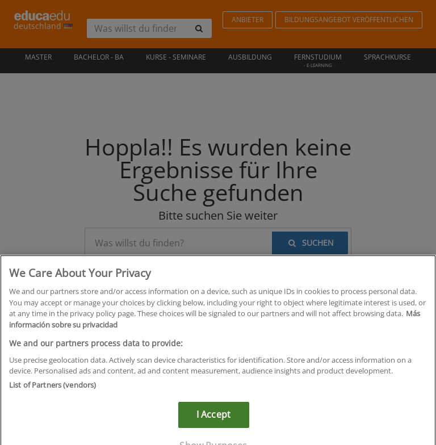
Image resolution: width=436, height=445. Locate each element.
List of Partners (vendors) (52, 392)
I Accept (213, 421)
